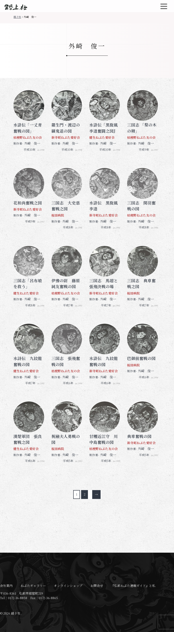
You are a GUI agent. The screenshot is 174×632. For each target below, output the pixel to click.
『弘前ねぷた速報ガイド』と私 (133, 585)
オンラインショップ (68, 585)
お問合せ (96, 585)
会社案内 (6, 585)
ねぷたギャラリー (33, 585)
